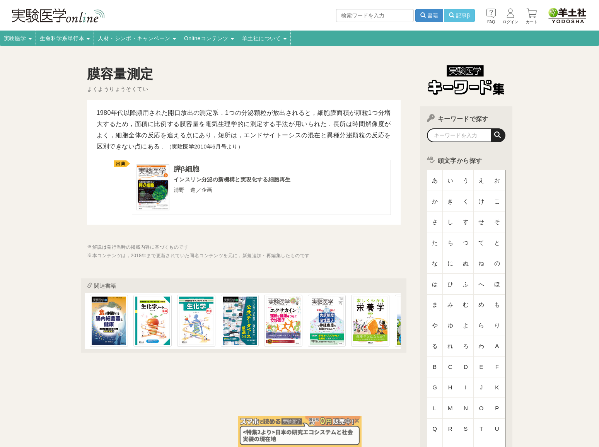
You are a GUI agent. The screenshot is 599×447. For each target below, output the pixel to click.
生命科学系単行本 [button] (65, 38)
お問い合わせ (174, 418)
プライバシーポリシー (369, 408)
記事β (459, 15)
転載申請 (324, 408)
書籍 (429, 15)
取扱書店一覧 (145, 408)
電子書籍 (180, 408)
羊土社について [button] (264, 38)
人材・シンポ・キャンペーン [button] (137, 38)
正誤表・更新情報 (285, 408)
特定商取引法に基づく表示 (99, 418)
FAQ (143, 418)
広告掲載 (245, 408)
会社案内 (80, 408)
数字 (466, 349)
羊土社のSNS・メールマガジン (482, 408)
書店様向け (212, 408)
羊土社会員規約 (420, 408)
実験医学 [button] (18, 38)
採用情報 (110, 408)
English (207, 418)
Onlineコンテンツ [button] (209, 38)
